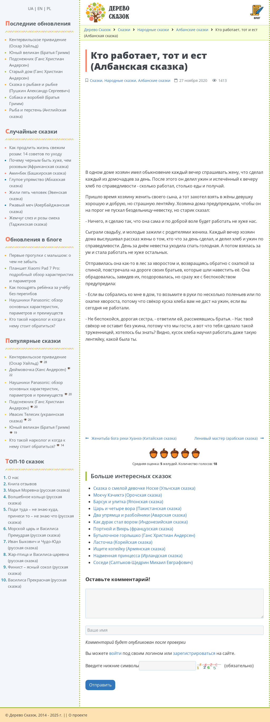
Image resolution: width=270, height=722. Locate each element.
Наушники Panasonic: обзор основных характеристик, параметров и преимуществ (36, 306)
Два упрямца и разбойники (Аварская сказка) (140, 515)
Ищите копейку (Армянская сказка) (129, 549)
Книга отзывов (22, 483)
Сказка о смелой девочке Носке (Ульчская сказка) (144, 488)
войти (115, 653)
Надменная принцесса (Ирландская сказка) (137, 555)
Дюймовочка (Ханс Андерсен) (37, 369)
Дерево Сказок (97, 29)
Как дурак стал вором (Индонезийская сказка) (140, 522)
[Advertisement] (174, 125)
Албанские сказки (192, 29)
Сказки (124, 29)
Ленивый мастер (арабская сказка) (229, 438)
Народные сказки (153, 29)
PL (49, 8)
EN (39, 8)
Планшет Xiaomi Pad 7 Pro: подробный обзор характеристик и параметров (41, 274)
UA (30, 8)
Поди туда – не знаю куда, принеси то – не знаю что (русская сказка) (41, 516)
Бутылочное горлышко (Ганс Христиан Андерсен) (144, 535)
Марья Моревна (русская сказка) (39, 490)
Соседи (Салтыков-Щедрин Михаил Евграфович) (143, 562)
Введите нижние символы (112, 666)
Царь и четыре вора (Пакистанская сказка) (137, 508)
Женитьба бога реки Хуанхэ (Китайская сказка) (130, 438)
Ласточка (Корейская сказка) (122, 542)
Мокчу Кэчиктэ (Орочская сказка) (127, 495)
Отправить (100, 685)
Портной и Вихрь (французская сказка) (133, 529)
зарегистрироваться (194, 653)
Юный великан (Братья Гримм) (39, 52)
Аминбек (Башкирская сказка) (37, 173)
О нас (13, 477)
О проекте (78, 715)
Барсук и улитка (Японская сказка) (128, 502)
